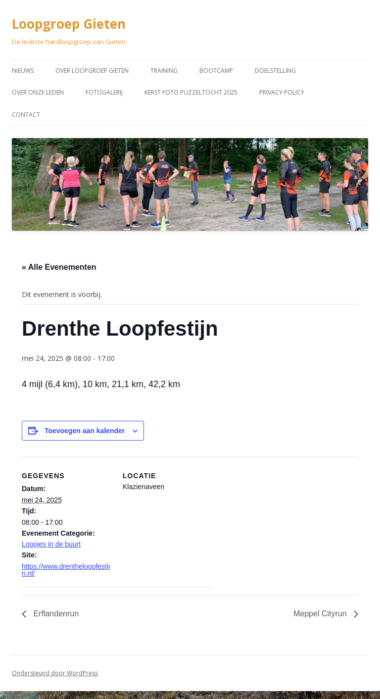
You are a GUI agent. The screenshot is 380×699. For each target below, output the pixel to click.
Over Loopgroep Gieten (92, 70)
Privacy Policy (281, 92)
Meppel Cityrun (321, 613)
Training (164, 70)
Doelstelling (275, 70)
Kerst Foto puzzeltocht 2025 (191, 92)
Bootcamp (216, 70)
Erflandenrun (55, 613)
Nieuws (23, 70)
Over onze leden (38, 92)
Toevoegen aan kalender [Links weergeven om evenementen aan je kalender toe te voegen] (85, 431)
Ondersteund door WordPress (55, 673)
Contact (26, 114)
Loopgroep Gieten (69, 24)
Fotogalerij (104, 92)
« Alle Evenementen (59, 267)
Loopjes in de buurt (51, 544)
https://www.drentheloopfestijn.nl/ (66, 569)
